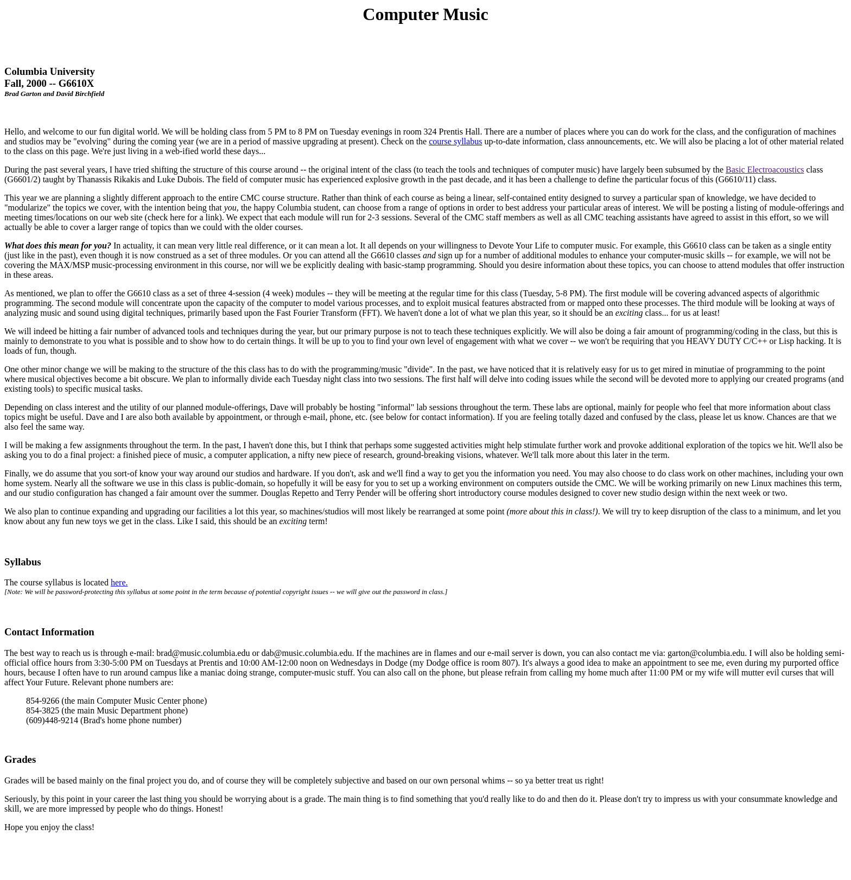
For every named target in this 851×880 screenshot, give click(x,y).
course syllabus (455, 141)
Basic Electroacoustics (765, 169)
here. (119, 582)
